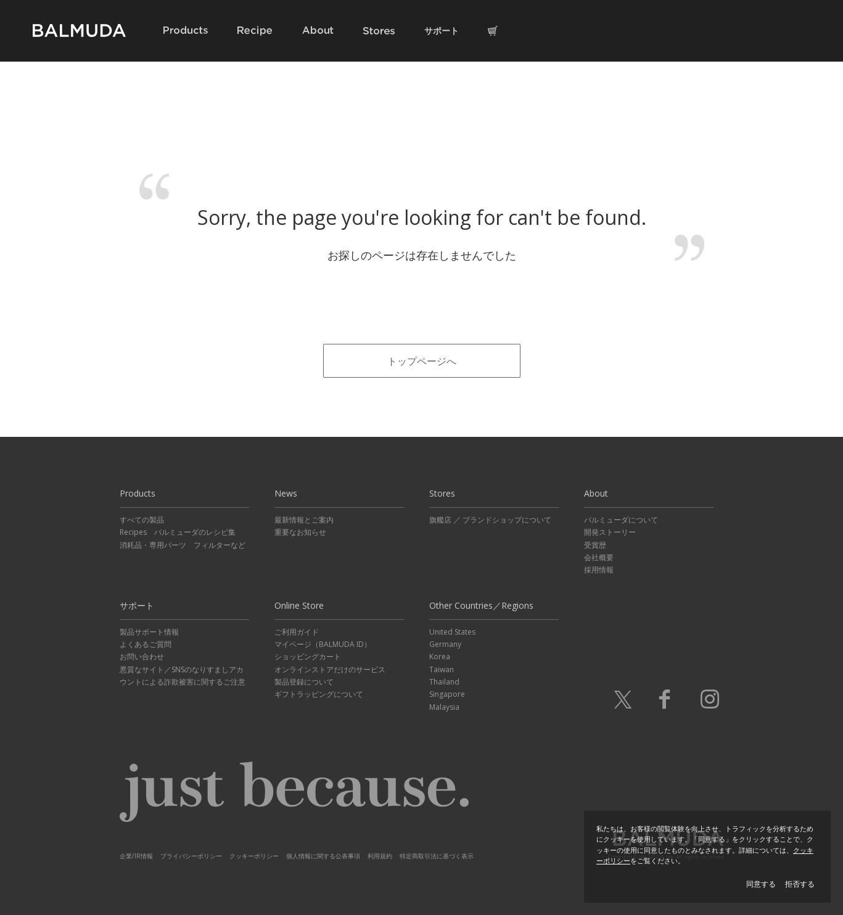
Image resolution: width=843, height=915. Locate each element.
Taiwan (441, 669)
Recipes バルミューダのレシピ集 (178, 532)
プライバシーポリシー (191, 856)
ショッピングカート (307, 656)
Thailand (444, 682)
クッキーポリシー (254, 856)
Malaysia (444, 707)
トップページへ (421, 361)
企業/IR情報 (136, 856)
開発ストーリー (610, 532)
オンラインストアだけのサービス (329, 669)
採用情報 (599, 569)
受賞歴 (595, 545)
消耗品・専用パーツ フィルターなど (182, 545)
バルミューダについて (621, 519)
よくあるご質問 (145, 644)
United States (452, 632)
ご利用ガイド (296, 632)
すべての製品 (142, 519)
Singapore (447, 694)
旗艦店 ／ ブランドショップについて (490, 519)
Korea (439, 656)
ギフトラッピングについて (318, 694)
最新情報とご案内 (304, 519)
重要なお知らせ (300, 532)
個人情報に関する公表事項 (323, 856)
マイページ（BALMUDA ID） (322, 644)
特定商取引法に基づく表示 (437, 856)
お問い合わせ (142, 656)
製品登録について (304, 682)
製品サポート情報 (149, 632)
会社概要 (599, 557)
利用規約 (380, 856)
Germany (445, 644)
